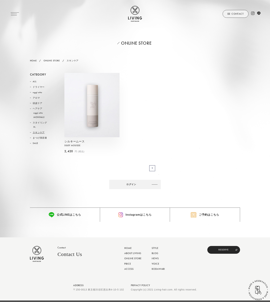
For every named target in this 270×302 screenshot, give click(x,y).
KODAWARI (158, 270)
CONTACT (238, 13)
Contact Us (70, 256)
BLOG (155, 254)
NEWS (155, 259)
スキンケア (39, 132)
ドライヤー (39, 86)
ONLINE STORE (132, 259)
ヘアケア (37, 108)
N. (34, 126)
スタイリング (40, 122)
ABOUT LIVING (132, 254)
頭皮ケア (37, 103)
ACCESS (128, 270)
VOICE (155, 265)
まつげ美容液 (40, 137)
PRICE (127, 265)
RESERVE (224, 251)
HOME (128, 249)
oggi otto (37, 92)
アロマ (36, 97)
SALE (35, 143)
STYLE (155, 249)
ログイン (133, 184)
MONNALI (38, 117)
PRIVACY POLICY (140, 286)
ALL (35, 81)
